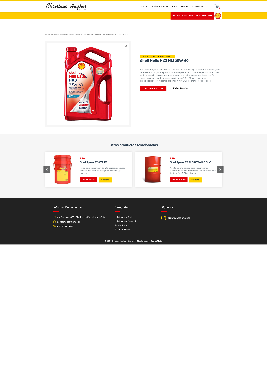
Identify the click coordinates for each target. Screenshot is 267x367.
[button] (46, 169)
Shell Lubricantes (44, 34)
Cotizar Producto (170, 88)
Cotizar (105, 180)
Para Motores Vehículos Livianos (69, 34)
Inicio (31, 34)
